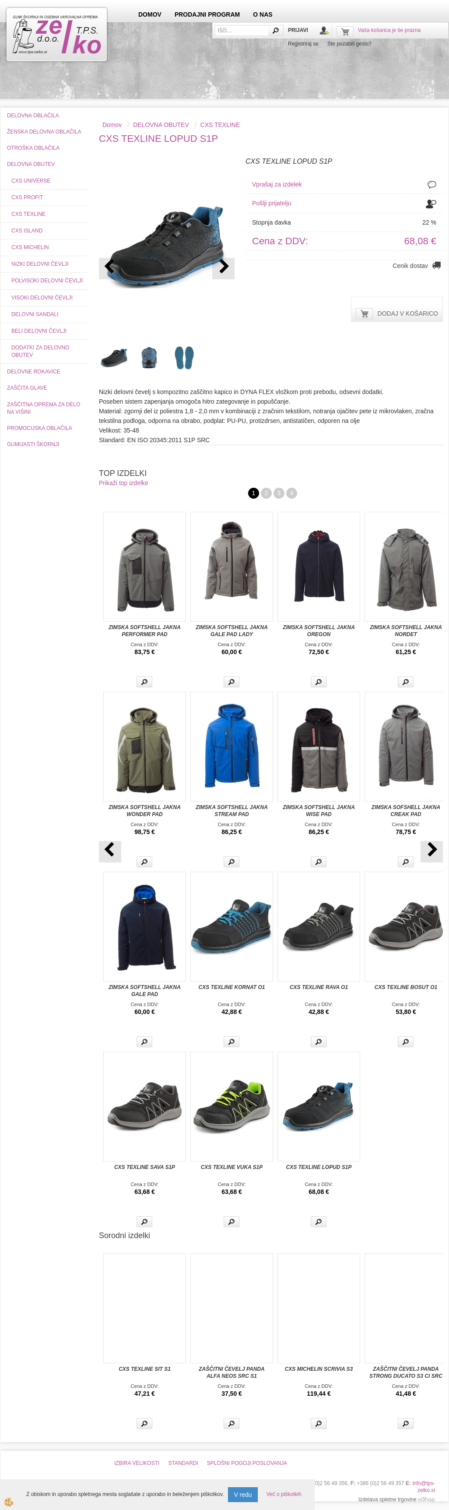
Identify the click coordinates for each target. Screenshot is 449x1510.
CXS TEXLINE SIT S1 (145, 1369)
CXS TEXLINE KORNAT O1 (232, 987)
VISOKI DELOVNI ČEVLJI (42, 298)
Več (144, 681)
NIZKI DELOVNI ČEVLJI (40, 264)
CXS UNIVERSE (30, 181)
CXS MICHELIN (30, 247)
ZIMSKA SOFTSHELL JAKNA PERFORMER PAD (145, 630)
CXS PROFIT (27, 197)
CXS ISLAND (26, 231)
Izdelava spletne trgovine (387, 1499)
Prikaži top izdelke (123, 482)
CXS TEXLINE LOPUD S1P (318, 1167)
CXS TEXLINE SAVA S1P (144, 1167)
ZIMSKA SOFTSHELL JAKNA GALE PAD (145, 990)
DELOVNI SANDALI (34, 314)
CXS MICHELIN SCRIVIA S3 (319, 1369)
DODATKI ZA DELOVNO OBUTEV (40, 351)
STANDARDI (183, 1463)
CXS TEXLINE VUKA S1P (232, 1167)
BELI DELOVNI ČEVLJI (39, 331)
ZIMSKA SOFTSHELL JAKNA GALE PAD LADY (232, 630)
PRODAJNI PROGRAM (207, 14)
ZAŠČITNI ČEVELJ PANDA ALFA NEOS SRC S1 (231, 1372)
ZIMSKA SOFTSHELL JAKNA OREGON (319, 630)
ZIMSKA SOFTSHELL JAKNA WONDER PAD (145, 810)
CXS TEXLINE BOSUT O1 (406, 987)
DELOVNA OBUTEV (161, 124)
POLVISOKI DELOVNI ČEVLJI (47, 281)
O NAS (262, 14)
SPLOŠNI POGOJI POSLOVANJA (247, 1463)
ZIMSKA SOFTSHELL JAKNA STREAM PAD (232, 810)
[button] (223, 268)
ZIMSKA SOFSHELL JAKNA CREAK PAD (406, 810)
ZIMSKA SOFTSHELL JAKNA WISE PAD (319, 810)
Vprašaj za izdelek (277, 184)
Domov (112, 124)
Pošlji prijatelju (271, 203)
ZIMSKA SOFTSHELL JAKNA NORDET (406, 630)
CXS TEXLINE (28, 214)
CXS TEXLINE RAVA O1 (319, 987)
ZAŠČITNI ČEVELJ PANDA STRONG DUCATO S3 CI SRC (405, 1372)
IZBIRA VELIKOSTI (136, 1463)
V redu (243, 1494)
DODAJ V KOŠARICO (408, 313)
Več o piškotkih (284, 1494)
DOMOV (149, 14)
